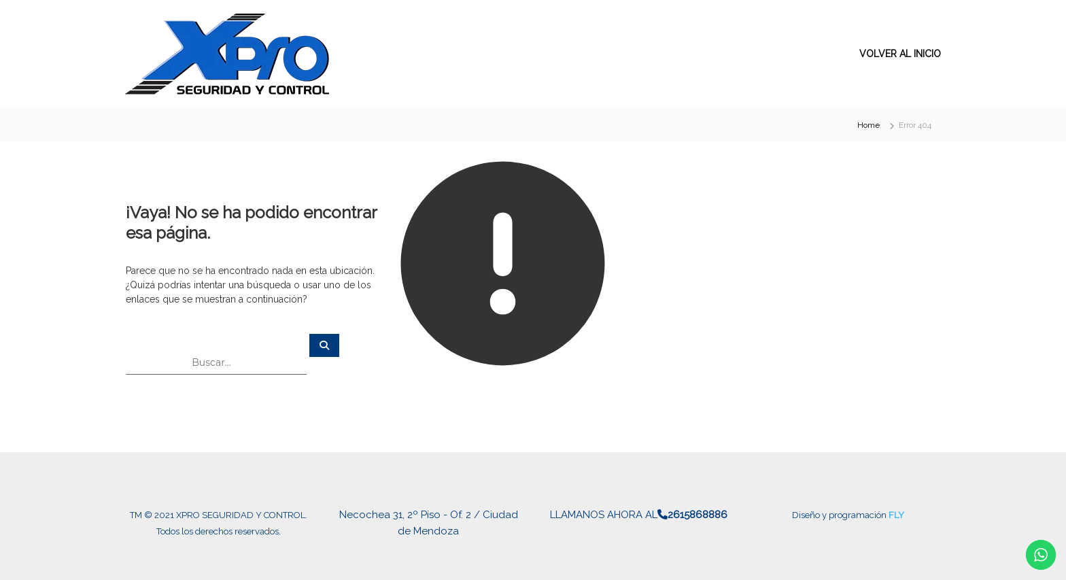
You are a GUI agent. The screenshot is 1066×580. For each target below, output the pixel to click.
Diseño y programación (840, 515)
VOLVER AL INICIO (900, 53)
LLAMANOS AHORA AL (638, 515)
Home (868, 125)
